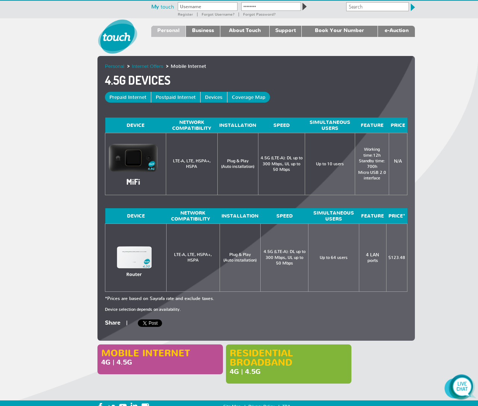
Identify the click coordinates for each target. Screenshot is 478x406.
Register (185, 14)
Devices (214, 97)
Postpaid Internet (176, 97)
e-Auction (397, 30)
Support (285, 30)
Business (203, 30)
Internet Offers (147, 66)
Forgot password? (259, 14)
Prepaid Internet (127, 97)
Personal (168, 30)
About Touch (245, 30)
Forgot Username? (218, 14)
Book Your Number (339, 30)
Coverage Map (249, 97)
